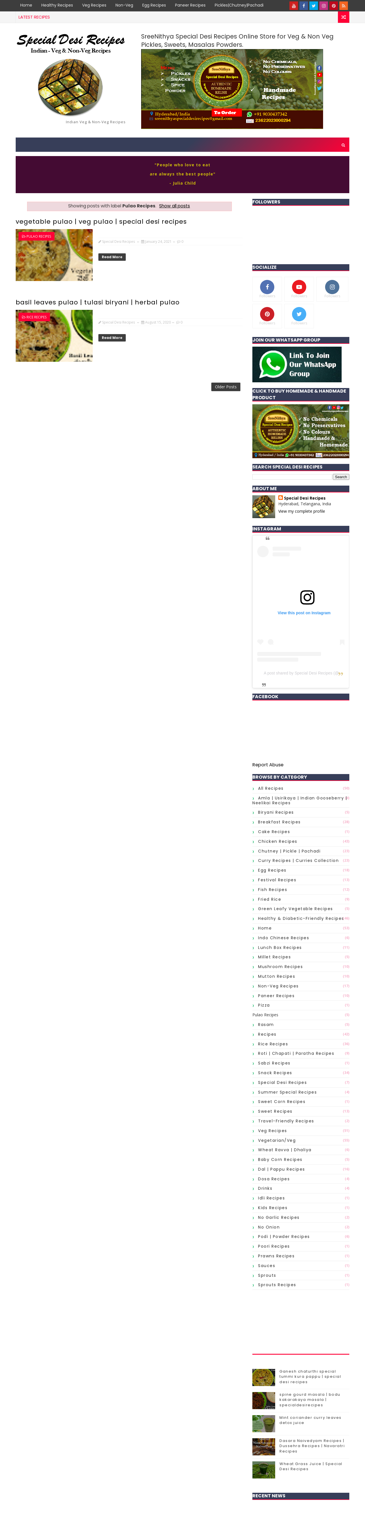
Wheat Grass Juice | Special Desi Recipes (310, 1466)
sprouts (267, 1275)
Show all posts (174, 206)
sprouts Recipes (277, 1285)
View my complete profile (301, 511)
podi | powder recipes (284, 1236)
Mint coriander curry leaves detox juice (310, 1420)
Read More (112, 256)
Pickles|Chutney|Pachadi (239, 5)
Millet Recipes (274, 957)
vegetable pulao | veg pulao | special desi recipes (101, 221)
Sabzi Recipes (274, 1063)
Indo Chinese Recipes (283, 938)
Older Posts (226, 386)
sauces (266, 1265)
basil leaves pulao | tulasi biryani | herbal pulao (98, 302)
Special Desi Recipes (305, 498)
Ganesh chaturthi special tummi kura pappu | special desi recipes (310, 1376)
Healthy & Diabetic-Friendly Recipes (301, 918)
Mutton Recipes (276, 976)
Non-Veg (124, 5)
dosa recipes (274, 1179)
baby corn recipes (280, 1159)
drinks (265, 1188)
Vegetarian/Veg (277, 1140)
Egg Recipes (154, 5)
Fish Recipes (272, 889)
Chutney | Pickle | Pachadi (289, 851)
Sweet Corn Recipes (281, 1101)
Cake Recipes (274, 832)
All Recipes (271, 788)
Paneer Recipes (190, 5)
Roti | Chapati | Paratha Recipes (296, 1053)
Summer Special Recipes (287, 1092)
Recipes (267, 1034)
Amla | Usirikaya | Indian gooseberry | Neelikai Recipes (299, 800)
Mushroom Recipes (280, 966)
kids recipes (272, 1208)
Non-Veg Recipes (278, 986)
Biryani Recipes (276, 812)
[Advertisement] (300, 1322)
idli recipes (271, 1198)
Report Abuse (267, 764)
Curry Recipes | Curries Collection (298, 860)
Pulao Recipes (39, 236)
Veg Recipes (94, 5)
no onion (269, 1227)
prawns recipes (276, 1256)
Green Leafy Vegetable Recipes (295, 909)
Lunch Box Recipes (280, 947)
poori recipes (274, 1246)
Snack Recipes (275, 1073)
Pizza (264, 1005)
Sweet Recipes (275, 1111)
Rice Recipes (36, 317)
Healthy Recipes (57, 5)
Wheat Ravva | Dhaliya (285, 1150)
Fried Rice (269, 899)
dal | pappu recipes (281, 1169)
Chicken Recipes (277, 841)
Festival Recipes (277, 880)
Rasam (266, 1024)
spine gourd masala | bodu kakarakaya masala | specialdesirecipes (309, 1399)
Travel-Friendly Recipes (286, 1121)
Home (26, 5)
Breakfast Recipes (279, 822)
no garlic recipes (279, 1217)
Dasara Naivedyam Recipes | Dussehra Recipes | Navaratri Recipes (312, 1446)
